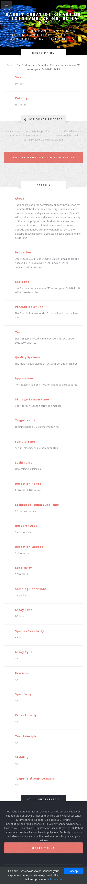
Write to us (43, 848)
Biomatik (43, 65)
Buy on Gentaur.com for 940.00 (43, 157)
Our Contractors (26, 65)
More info (56, 879)
